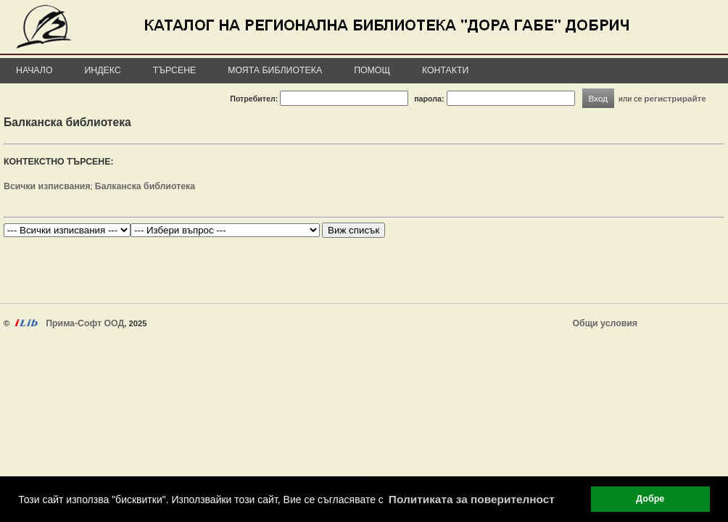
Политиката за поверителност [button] (472, 499)
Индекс (103, 70)
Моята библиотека (275, 70)
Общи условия (605, 323)
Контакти (445, 70)
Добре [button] (650, 499)
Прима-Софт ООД (85, 323)
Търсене (175, 70)
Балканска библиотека (145, 186)
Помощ (372, 70)
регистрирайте (675, 98)
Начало (34, 70)
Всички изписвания (47, 186)
